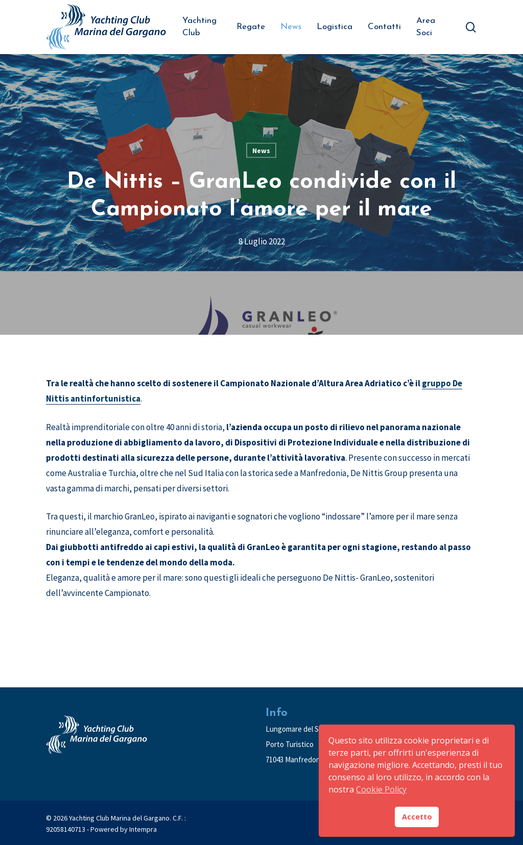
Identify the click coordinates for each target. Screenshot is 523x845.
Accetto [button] (417, 817)
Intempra (143, 829)
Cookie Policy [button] (381, 789)
